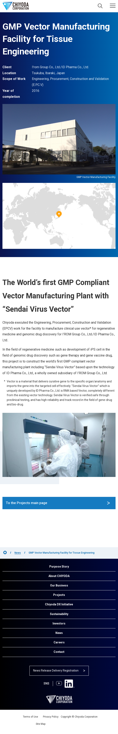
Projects (59, 595)
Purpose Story (59, 566)
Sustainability (59, 614)
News (18, 552)
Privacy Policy (50, 716)
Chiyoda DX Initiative (59, 604)
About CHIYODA (59, 576)
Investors (59, 623)
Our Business (59, 585)
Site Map (40, 723)
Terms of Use (30, 716)
